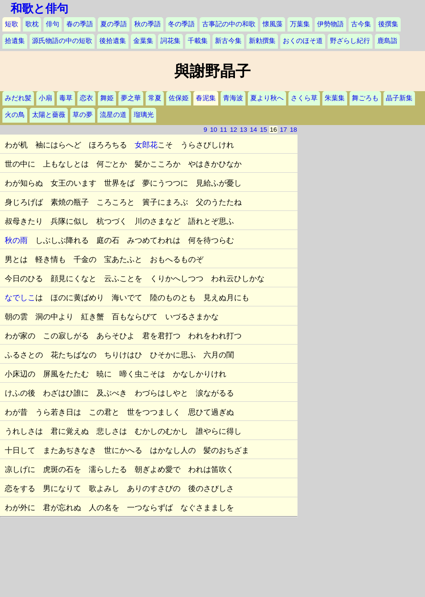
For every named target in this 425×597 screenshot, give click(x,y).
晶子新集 (399, 98)
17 (283, 129)
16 (273, 129)
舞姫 (107, 98)
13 (243, 129)
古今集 (361, 24)
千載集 (198, 40)
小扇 (45, 98)
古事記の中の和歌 (228, 24)
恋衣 (86, 98)
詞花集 (170, 40)
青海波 (233, 98)
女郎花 (146, 145)
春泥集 (206, 98)
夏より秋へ (267, 98)
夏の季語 (113, 24)
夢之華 (131, 98)
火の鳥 (15, 114)
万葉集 (300, 24)
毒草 (66, 98)
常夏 (154, 98)
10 (213, 129)
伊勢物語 (330, 24)
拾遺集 (15, 40)
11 (223, 129)
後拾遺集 (112, 40)
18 (293, 129)
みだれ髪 (18, 98)
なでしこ (20, 297)
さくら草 (304, 98)
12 (233, 129)
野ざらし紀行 (350, 40)
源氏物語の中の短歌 (62, 40)
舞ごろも (365, 98)
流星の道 (113, 114)
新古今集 (228, 40)
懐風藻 (273, 24)
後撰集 (388, 24)
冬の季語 (181, 24)
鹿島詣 (387, 40)
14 (253, 129)
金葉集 (143, 40)
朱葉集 (335, 98)
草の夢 (83, 114)
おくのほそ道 (303, 40)
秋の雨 (16, 240)
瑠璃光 (144, 114)
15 (263, 129)
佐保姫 (179, 98)
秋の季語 (147, 24)
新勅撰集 (262, 40)
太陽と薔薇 (48, 114)
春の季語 (79, 24)
